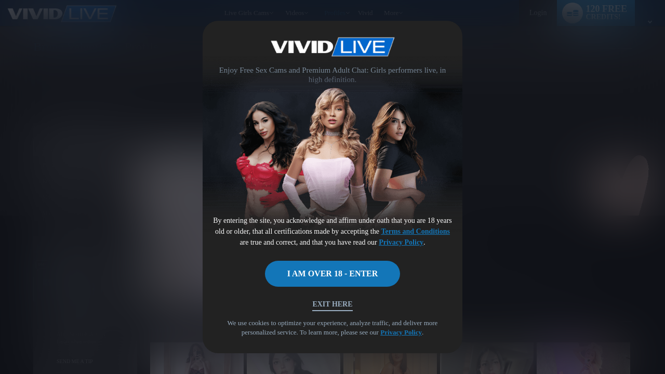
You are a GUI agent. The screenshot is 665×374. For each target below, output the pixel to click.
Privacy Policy (401, 242)
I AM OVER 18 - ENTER (332, 273)
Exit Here (332, 304)
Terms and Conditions (415, 231)
